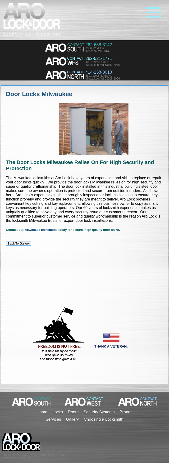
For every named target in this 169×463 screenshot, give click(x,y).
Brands (126, 412)
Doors (73, 412)
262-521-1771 (98, 58)
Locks (57, 412)
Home (42, 412)
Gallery (72, 419)
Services (53, 419)
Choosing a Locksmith (103, 419)
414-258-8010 (98, 72)
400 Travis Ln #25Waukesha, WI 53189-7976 (102, 63)
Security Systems (98, 412)
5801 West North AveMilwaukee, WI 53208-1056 (102, 77)
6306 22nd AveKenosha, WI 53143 (97, 50)
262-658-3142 (98, 44)
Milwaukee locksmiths (40, 230)
